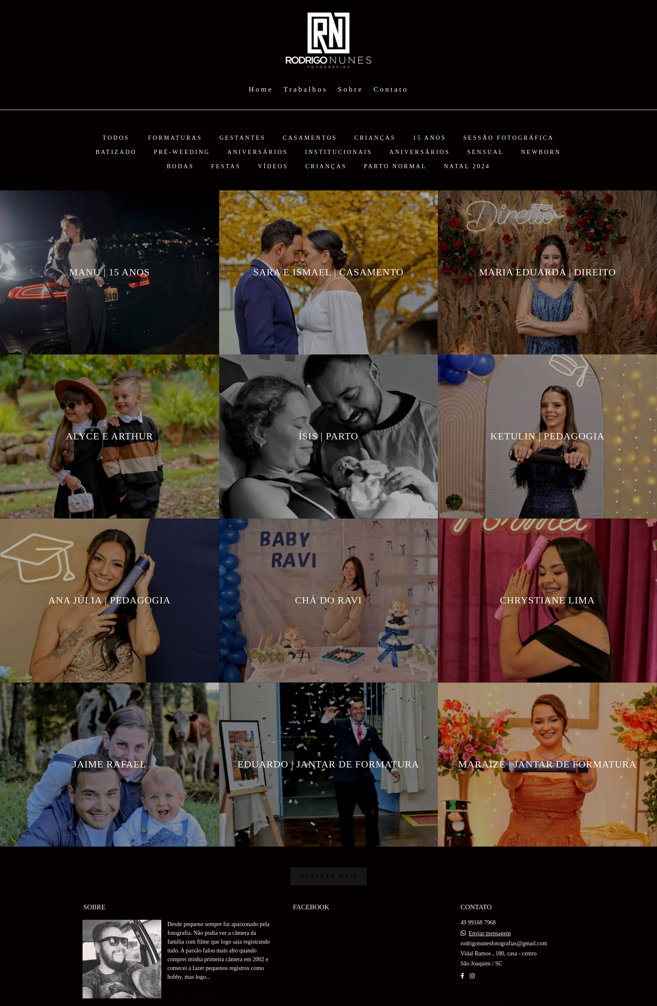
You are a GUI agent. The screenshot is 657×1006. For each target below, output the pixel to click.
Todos (116, 138)
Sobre (350, 89)
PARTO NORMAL (395, 166)
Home (261, 89)
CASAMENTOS (310, 138)
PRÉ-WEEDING (182, 152)
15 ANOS (429, 138)
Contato (390, 89)
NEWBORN (541, 152)
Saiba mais (199, 996)
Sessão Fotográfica (508, 138)
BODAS (180, 166)
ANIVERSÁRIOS (257, 152)
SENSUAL (485, 152)
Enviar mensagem (489, 934)
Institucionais (338, 152)
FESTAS (226, 166)
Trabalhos (305, 89)
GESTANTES (242, 138)
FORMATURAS (175, 138)
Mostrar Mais (328, 876)
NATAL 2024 (467, 166)
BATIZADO (116, 152)
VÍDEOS (273, 166)
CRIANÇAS (375, 138)
